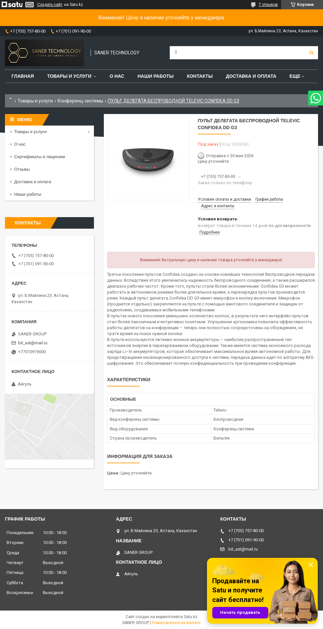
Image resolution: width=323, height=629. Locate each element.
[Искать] (311, 52)
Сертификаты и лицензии (39, 156)
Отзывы (22, 169)
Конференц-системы (80, 100)
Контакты (200, 76)
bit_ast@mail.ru (32, 342)
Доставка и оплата (251, 76)
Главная (23, 76)
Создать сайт (49, 4)
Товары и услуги (69, 76)
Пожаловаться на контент (176, 622)
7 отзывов (268, 4)
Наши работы (155, 76)
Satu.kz (190, 617)
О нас (116, 76)
